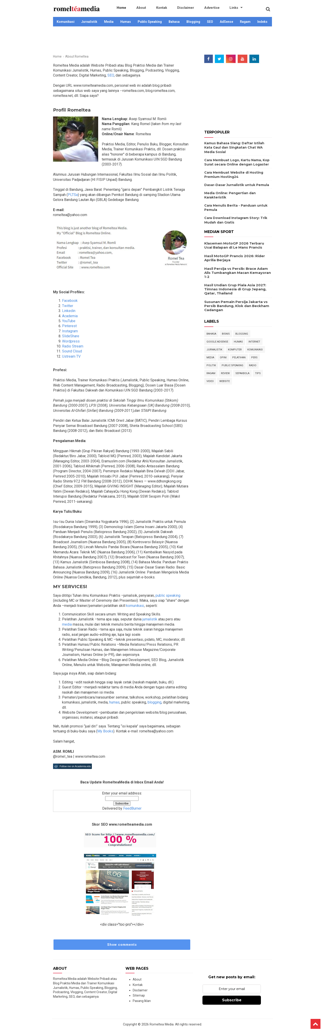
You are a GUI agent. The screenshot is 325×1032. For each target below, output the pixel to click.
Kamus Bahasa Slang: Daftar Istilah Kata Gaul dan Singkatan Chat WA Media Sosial (234, 147)
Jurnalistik (89, 21)
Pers (254, 357)
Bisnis (226, 333)
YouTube (68, 321)
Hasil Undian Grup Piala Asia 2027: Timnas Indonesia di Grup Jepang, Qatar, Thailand (235, 289)
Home (119, 9)
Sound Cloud (72, 351)
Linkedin (68, 311)
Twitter (67, 306)
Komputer (235, 349)
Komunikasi (65, 21)
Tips (258, 373)
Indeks (262, 21)
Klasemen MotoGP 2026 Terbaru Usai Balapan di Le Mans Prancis (234, 245)
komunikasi (134, 605)
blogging (154, 702)
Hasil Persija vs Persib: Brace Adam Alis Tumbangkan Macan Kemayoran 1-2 (237, 272)
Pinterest (69, 326)
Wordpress (71, 341)
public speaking (167, 595)
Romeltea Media (162, 1024)
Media (109, 21)
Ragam (245, 21)
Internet (254, 341)
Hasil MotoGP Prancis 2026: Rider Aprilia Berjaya (234, 258)
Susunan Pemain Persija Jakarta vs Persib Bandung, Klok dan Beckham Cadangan (236, 306)
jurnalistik (149, 619)
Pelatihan (239, 357)
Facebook (70, 300)
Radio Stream (72, 346)
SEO (210, 21)
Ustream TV (71, 356)
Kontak (149, 9)
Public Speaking (150, 21)
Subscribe (231, 1000)
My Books (105, 731)
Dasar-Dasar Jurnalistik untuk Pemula (236, 185)
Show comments (122, 945)
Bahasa (174, 21)
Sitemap (139, 995)
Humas (125, 21)
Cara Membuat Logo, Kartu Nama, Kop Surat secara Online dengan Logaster (236, 162)
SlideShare (70, 336)
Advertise (190, 9)
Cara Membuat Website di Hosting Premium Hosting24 (233, 174)
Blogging (193, 21)
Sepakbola (242, 373)
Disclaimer (169, 9)
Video (210, 381)
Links (208, 9)
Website (224, 381)
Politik (211, 365)
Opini (223, 357)
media (67, 624)
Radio (252, 365)
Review (225, 373)
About (134, 9)
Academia (70, 316)
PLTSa (73, 195)
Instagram (70, 331)
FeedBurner (132, 808)
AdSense (226, 21)
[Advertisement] (162, 41)
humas (114, 702)
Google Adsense (217, 341)
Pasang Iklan (142, 1001)
